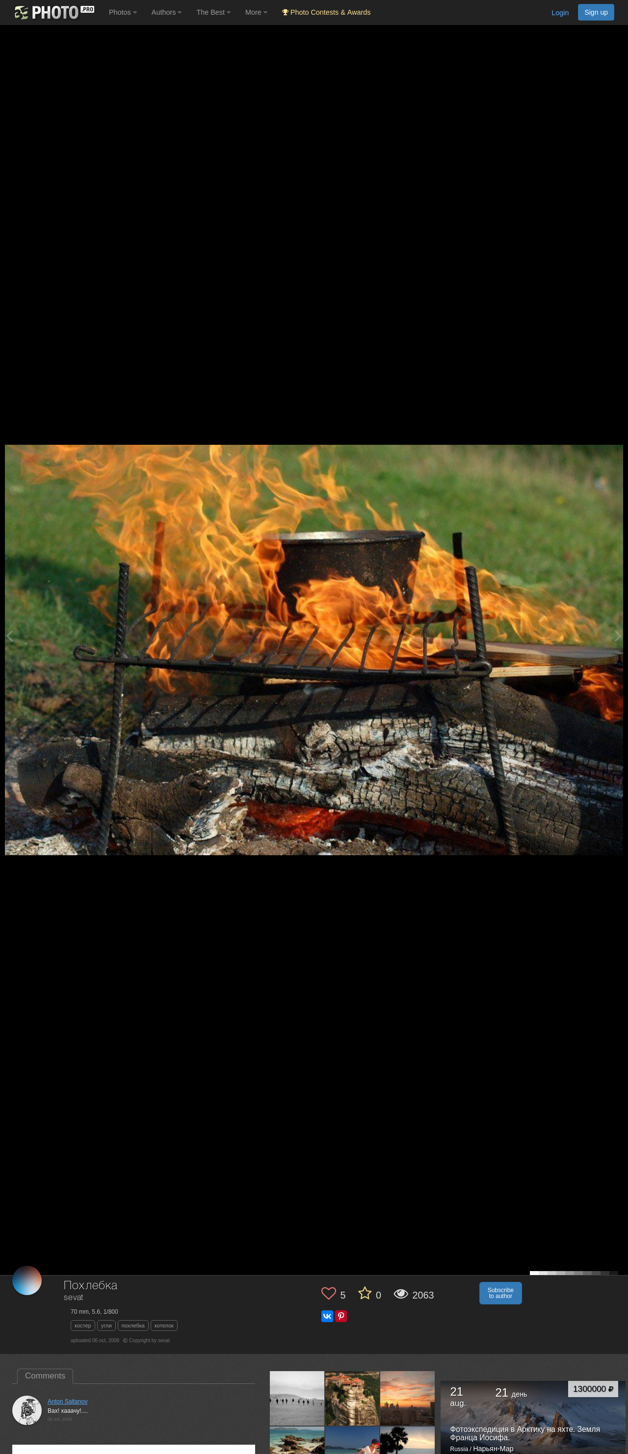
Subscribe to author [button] (501, 1293)
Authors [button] (167, 12)
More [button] (256, 12)
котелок (164, 1325)
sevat (73, 1297)
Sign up (596, 12)
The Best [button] (213, 12)
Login (560, 12)
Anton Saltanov (67, 1401)
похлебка (133, 1325)
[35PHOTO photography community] (53, 12)
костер (83, 1325)
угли (106, 1325)
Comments (45, 1375)
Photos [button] (123, 12)
